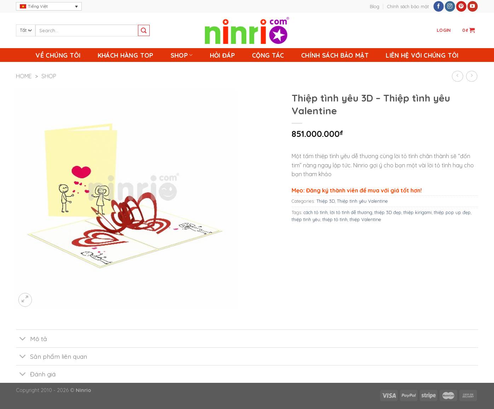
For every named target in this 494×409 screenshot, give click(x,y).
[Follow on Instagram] (450, 6)
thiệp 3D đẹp (387, 212)
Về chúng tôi (57, 55)
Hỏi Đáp (222, 55)
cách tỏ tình (316, 212)
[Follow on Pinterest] (461, 6)
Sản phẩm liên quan (51, 357)
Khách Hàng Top (126, 55)
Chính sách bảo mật (408, 6)
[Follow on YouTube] (472, 6)
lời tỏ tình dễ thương (351, 212)
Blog (374, 6)
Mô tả (31, 339)
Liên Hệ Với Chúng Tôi (422, 55)
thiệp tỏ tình (334, 219)
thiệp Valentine (365, 219)
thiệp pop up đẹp (452, 212)
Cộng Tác (268, 55)
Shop (182, 55)
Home (24, 76)
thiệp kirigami (417, 212)
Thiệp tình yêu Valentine (362, 201)
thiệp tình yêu (306, 219)
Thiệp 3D (325, 201)
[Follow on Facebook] (438, 6)
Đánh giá (36, 374)
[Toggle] (23, 339)
